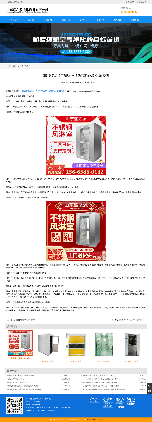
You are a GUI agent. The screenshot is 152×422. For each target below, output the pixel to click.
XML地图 (41, 411)
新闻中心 (66, 20)
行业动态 (119, 404)
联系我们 (142, 2)
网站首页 (128, 2)
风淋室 (105, 401)
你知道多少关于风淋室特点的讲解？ (131, 320)
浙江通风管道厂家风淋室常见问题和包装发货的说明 (44, 91)
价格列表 (135, 20)
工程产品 (106, 404)
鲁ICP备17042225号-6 (95, 420)
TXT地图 (50, 411)
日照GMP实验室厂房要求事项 (25, 320)
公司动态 (25, 66)
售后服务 (100, 20)
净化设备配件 (108, 406)
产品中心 (135, 2)
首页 (9, 66)
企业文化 (93, 401)
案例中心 (83, 20)
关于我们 (32, 20)
